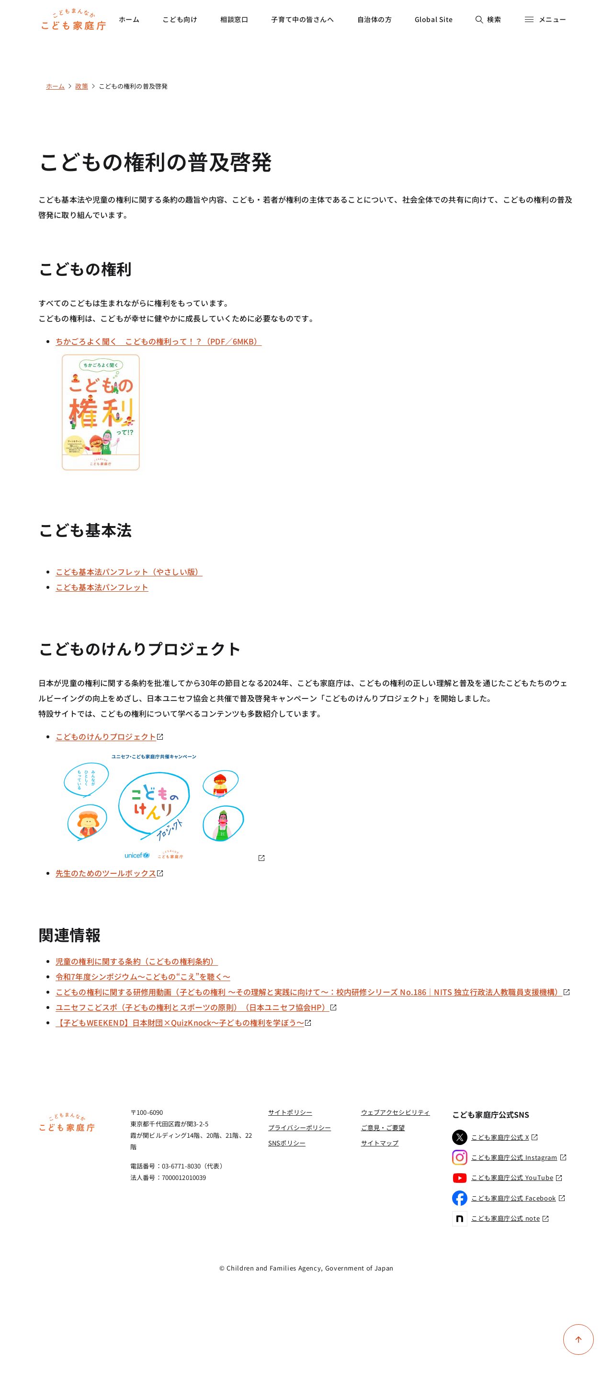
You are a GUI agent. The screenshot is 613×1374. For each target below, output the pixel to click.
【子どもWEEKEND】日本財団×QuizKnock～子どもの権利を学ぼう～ (184, 1022)
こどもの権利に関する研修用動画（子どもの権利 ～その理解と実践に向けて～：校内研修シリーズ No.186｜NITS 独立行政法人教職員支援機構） (313, 991)
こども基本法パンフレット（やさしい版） (129, 571)
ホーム (129, 19)
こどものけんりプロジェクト (110, 736)
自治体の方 (374, 19)
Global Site (434, 19)
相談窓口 (234, 19)
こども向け (179, 19)
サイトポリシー (290, 1112)
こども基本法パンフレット (102, 587)
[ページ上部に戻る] (578, 1339)
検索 (488, 19)
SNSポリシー (287, 1142)
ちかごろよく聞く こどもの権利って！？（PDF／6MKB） (159, 341)
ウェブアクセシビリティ (395, 1112)
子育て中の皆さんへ (302, 19)
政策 (81, 86)
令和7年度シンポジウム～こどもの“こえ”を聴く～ (143, 976)
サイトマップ (380, 1142)
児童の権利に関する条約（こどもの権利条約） (137, 961)
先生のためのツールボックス (110, 873)
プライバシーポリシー (299, 1127)
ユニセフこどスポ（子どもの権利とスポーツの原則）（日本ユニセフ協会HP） (196, 1007)
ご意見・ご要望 (383, 1127)
